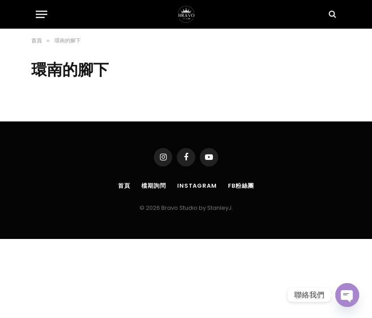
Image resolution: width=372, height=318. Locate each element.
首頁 (124, 186)
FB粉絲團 (241, 186)
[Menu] (41, 14)
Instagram (197, 186)
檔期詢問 (153, 186)
